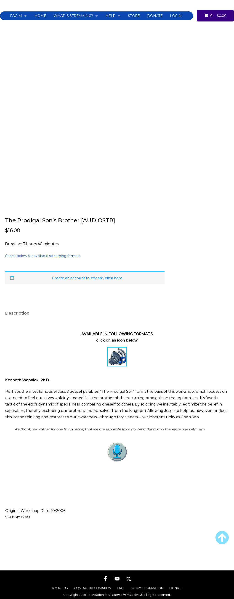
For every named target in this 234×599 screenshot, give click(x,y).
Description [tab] (17, 310)
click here (113, 275)
